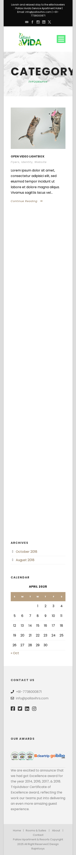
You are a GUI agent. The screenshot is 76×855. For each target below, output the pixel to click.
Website (40, 162)
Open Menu (61, 39)
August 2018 (25, 560)
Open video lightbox (27, 156)
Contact (38, 835)
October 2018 (26, 551)
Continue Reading (27, 201)
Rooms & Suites (36, 830)
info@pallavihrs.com (38, 12)
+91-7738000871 (45, 13)
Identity (27, 162)
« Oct (15, 653)
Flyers (15, 162)
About (56, 830)
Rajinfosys (38, 849)
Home (17, 830)
